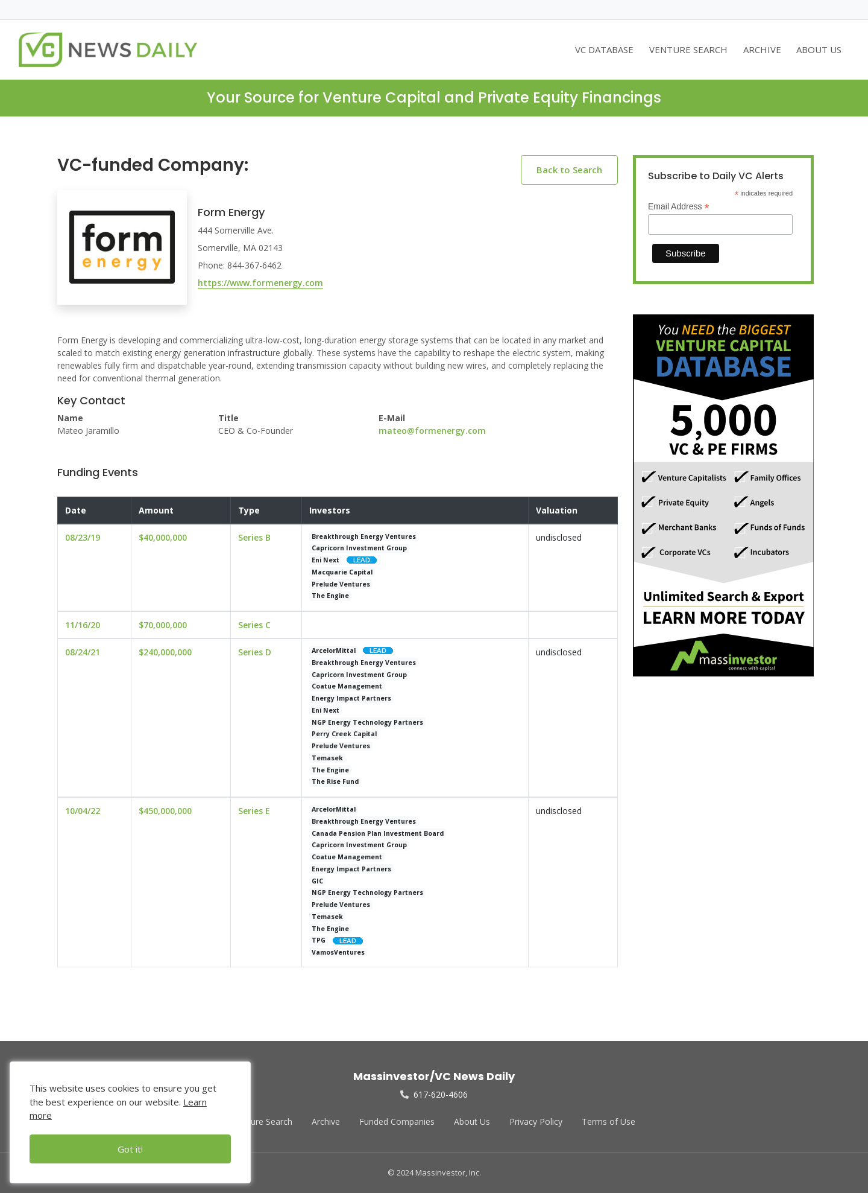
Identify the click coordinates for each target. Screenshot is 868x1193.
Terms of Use (608, 1121)
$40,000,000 (163, 537)
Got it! (130, 1149)
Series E (254, 810)
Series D (254, 652)
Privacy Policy (535, 1121)
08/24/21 (82, 652)
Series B (254, 537)
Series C (254, 625)
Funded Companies (397, 1121)
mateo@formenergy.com (432, 430)
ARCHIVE (762, 49)
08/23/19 (82, 537)
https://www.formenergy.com (260, 282)
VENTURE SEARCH (688, 49)
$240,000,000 (165, 652)
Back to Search (569, 170)
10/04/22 (82, 810)
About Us (472, 1121)
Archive (326, 1121)
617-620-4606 (434, 1094)
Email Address (678, 206)
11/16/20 (82, 625)
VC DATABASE (604, 49)
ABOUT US (818, 49)
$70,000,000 (163, 625)
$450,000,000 (165, 810)
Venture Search (262, 1121)
